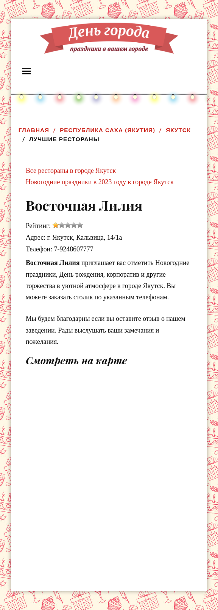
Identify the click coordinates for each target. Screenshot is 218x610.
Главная (34, 130)
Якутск (178, 130)
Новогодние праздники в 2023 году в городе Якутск (100, 182)
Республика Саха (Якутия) (107, 130)
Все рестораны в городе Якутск (71, 170)
